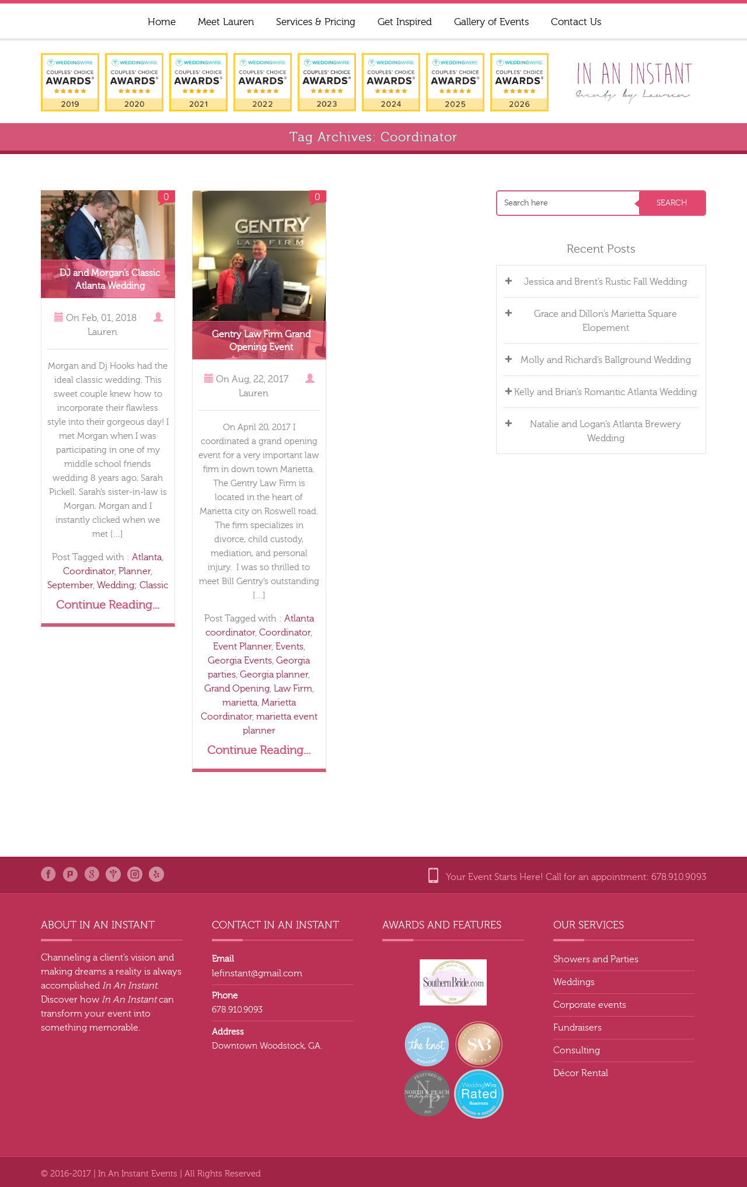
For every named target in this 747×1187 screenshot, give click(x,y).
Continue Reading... (107, 605)
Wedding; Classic (132, 585)
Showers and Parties (595, 959)
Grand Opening (237, 688)
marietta (239, 702)
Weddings (574, 982)
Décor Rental (580, 1073)
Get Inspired (405, 21)
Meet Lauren (226, 21)
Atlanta (147, 557)
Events (289, 646)
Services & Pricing (315, 21)
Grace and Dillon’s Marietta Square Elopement (607, 321)
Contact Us (576, 21)
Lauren (102, 332)
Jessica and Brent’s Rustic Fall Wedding (607, 282)
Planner (134, 571)
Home (162, 21)
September (70, 585)
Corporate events (589, 1005)
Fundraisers (577, 1027)
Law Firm (293, 688)
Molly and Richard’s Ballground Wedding (607, 360)
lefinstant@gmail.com (257, 973)
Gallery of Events (491, 21)
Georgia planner (274, 674)
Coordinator (88, 571)
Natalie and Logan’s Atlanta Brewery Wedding (607, 431)
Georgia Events (240, 660)
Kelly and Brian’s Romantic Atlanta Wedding (607, 392)
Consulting (576, 1050)
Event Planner (242, 646)
